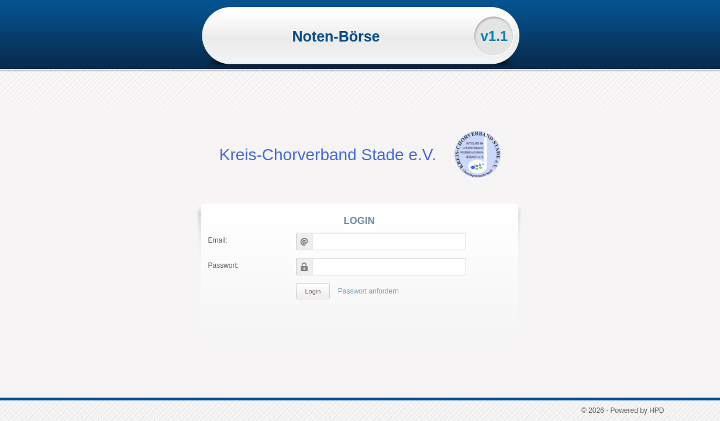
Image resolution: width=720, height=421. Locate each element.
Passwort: (223, 265)
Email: (218, 240)
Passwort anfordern (368, 291)
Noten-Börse (336, 36)
